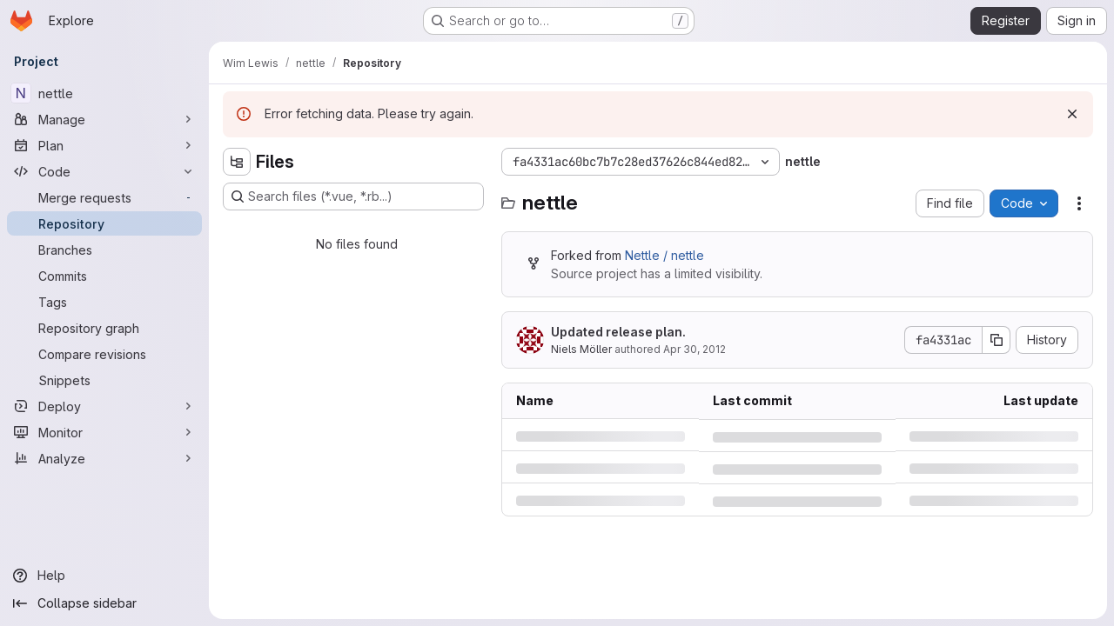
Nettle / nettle (664, 255)
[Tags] (104, 302)
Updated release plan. (618, 331)
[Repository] (104, 223)
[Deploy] (104, 406)
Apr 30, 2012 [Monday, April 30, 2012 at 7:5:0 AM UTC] (694, 349)
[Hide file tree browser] (237, 162)
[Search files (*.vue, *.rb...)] (353, 196)
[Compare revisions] (104, 354)
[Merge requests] (104, 197)
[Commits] (104, 275)
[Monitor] (104, 432)
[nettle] (104, 93)
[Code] (104, 171)
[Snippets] (104, 380)
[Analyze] (104, 458)
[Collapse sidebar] (104, 603)
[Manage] (104, 119)
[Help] (104, 575)
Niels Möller (581, 349)
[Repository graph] (104, 328)
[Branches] (104, 249)
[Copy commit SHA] (996, 340)
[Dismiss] (1072, 113)
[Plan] (104, 145)
